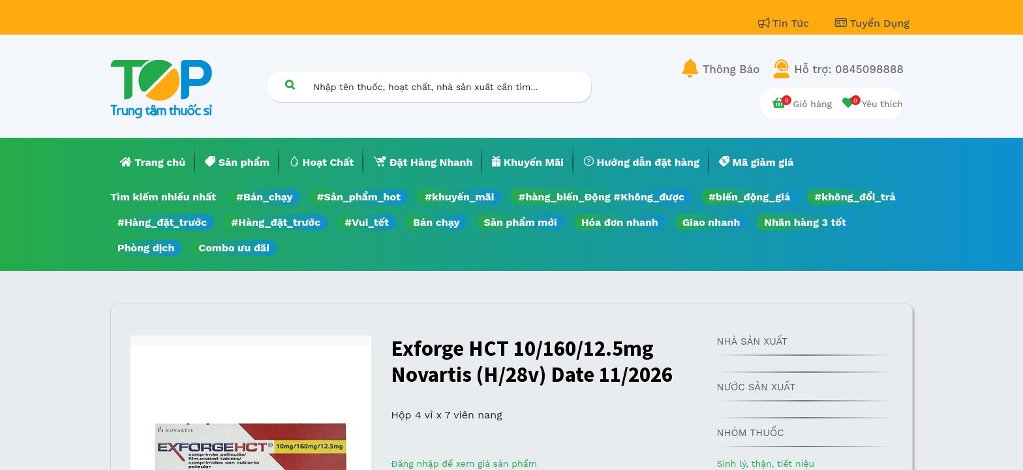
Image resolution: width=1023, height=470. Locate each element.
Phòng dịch (145, 248)
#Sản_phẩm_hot (359, 197)
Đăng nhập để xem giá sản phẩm (464, 463)
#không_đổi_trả (855, 197)
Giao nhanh (711, 222)
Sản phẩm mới (520, 222)
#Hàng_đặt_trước (162, 222)
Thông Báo (731, 69)
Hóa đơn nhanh (619, 222)
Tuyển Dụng (872, 23)
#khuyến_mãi (459, 197)
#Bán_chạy (264, 197)
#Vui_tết (366, 222)
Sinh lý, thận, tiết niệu (765, 463)
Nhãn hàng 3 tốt (805, 222)
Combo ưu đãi (233, 248)
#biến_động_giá (749, 197)
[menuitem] (152, 163)
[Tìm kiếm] (290, 84)
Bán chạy (436, 222)
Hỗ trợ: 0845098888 (849, 69)
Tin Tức (785, 23)
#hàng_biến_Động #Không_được (601, 197)
